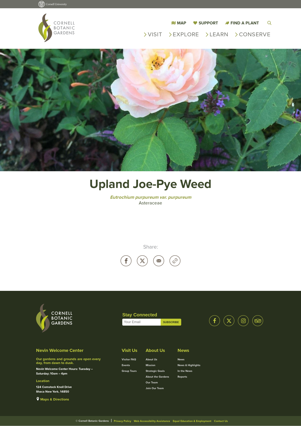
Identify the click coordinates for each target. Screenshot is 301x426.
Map (181, 23)
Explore (186, 34)
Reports (182, 377)
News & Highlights (189, 365)
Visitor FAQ (129, 359)
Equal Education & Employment (192, 421)
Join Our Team (155, 388)
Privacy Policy (122, 421)
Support (208, 23)
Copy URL (175, 260)
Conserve (254, 34)
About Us (151, 359)
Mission (150, 365)
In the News (185, 371)
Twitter (142, 260)
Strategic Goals (155, 371)
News (181, 359)
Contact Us (221, 421)
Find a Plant (245, 23)
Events (126, 365)
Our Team (152, 383)
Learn (219, 34)
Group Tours (129, 371)
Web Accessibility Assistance (152, 421)
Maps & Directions (54, 399)
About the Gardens (157, 377)
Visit (155, 34)
